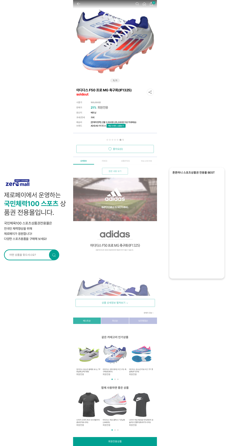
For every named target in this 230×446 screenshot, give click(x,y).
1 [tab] (112, 380)
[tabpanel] (89, 359)
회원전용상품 (115, 441)
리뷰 (104, 161)
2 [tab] (115, 380)
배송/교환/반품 (146, 161)
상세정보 (83, 161)
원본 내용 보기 (115, 171)
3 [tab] (118, 380)
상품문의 (125, 161)
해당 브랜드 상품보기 (116, 126)
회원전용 (103, 107)
